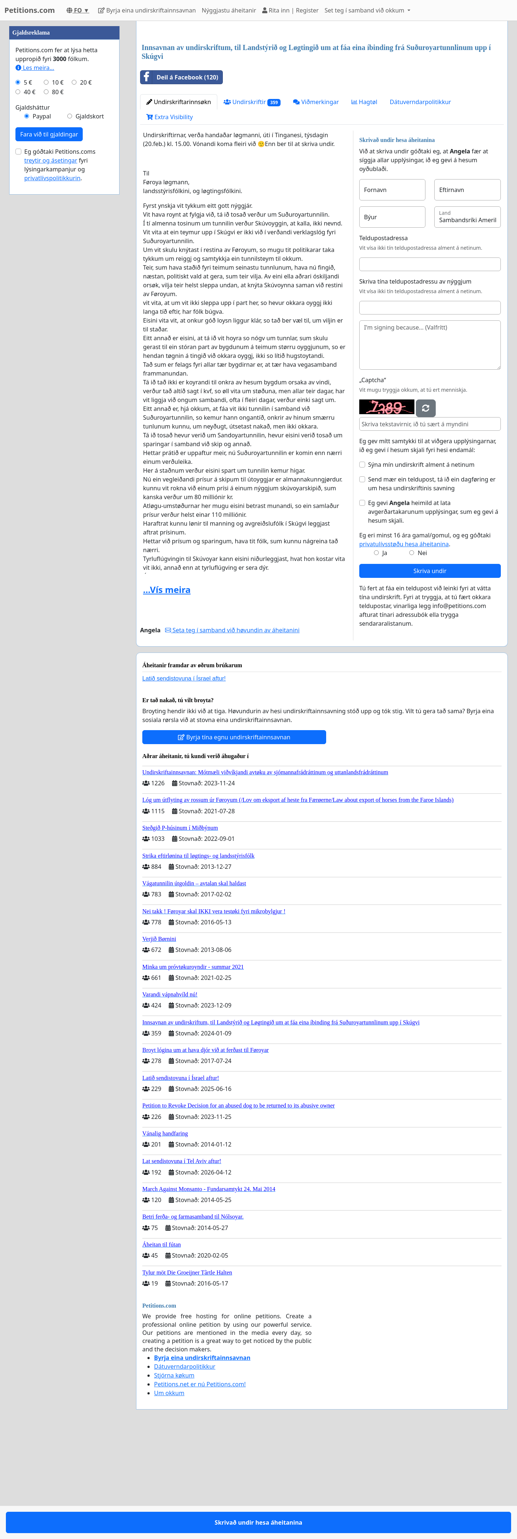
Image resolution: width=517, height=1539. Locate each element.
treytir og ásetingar (50, 381)
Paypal (42, 337)
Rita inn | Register (290, 10)
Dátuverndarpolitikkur (420, 205)
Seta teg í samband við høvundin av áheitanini (232, 733)
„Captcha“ (372, 483)
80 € (58, 313)
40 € (30, 313)
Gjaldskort (89, 337)
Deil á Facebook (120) (179, 180)
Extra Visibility (169, 220)
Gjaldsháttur (32, 328)
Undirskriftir (252, 205)
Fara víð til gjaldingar (49, 355)
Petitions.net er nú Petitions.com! (200, 1487)
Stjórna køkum (174, 1478)
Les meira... (34, 288)
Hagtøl (364, 205)
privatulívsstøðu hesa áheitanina (404, 647)
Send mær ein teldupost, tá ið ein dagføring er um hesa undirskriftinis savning (432, 586)
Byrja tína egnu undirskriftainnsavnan (234, 840)
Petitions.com (29, 10)
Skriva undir (430, 674)
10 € (58, 303)
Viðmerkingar (316, 205)
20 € (86, 303)
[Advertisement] (322, 84)
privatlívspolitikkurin (52, 399)
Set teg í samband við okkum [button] (365, 10)
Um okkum (169, 1496)
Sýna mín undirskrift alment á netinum (421, 568)
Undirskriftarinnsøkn (178, 205)
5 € (28, 303)
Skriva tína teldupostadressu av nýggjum (415, 384)
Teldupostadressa (383, 341)
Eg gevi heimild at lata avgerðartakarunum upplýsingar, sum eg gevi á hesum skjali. (433, 615)
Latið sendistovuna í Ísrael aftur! (184, 781)
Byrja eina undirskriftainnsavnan (147, 10)
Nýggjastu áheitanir (229, 10)
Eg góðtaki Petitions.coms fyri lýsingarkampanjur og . (60, 385)
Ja (384, 656)
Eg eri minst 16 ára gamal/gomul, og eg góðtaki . (425, 642)
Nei (422, 656)
